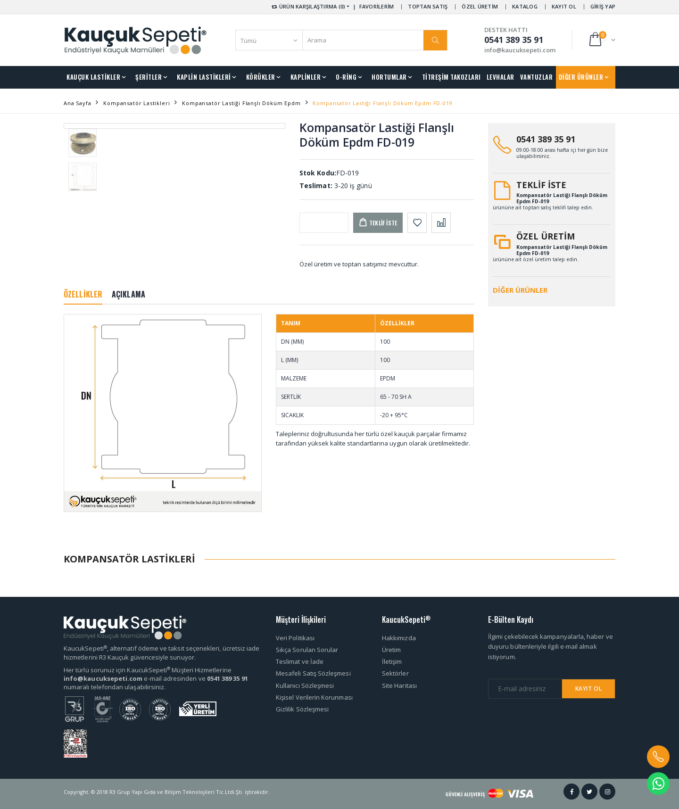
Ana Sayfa (77, 103)
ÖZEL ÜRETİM (480, 6)
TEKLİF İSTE (541, 184)
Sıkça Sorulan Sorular (307, 649)
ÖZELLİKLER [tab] (83, 294)
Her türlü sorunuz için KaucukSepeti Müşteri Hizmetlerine (148, 670)
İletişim (392, 661)
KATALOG (525, 6)
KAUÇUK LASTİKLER (93, 77)
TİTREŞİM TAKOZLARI (451, 77)
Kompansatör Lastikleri (136, 103)
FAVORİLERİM (376, 6)
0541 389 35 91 (545, 139)
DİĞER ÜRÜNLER (581, 77)
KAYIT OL (564, 6)
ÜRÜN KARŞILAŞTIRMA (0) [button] (307, 6)
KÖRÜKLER (260, 77)
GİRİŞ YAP (602, 6)
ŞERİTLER (148, 77)
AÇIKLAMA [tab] (128, 294)
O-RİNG (346, 77)
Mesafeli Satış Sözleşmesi (313, 673)
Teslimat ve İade (299, 661)
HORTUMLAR (389, 77)
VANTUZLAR (536, 77)
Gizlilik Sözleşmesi (302, 709)
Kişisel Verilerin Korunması (314, 697)
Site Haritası (399, 685)
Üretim (391, 649)
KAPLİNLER (305, 77)
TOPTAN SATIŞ (427, 6)
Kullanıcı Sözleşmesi (305, 685)
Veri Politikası (295, 638)
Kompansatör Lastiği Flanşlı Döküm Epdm (241, 103)
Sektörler (395, 673)
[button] (601, 40)
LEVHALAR (500, 77)
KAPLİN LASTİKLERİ (204, 77)
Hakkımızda (399, 638)
